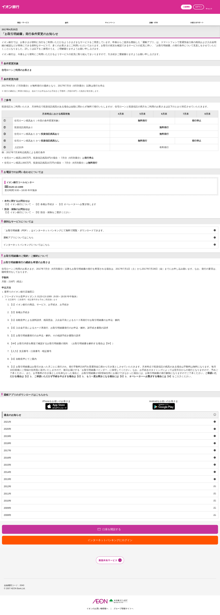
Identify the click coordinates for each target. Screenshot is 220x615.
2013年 (7, 479)
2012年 (7, 486)
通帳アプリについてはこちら (18, 237)
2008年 (7, 515)
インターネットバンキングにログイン (110, 540)
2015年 (7, 464)
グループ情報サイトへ (123, 608)
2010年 (7, 500)
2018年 (7, 443)
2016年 (7, 457)
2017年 (7, 450)
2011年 (7, 493)
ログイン (198, 7)
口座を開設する (111, 529)
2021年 (7, 421)
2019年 (7, 436)
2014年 (7, 472)
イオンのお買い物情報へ (97, 608)
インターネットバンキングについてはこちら (26, 244)
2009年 (7, 508)
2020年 (7, 429)
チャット (209, 9)
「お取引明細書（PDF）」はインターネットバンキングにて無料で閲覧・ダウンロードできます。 (54, 230)
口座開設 (186, 7)
